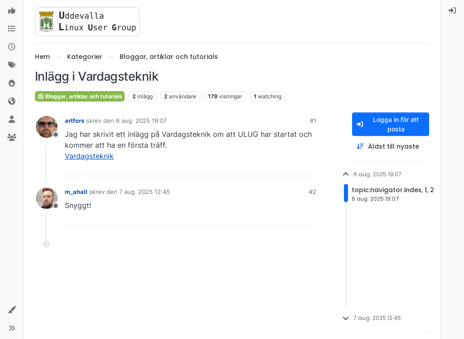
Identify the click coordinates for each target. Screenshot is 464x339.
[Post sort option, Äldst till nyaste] (390, 147)
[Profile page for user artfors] (47, 127)
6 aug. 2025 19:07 (141, 120)
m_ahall (76, 191)
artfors (74, 120)
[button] (12, 310)
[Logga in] (452, 11)
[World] (12, 101)
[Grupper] (12, 138)
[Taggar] (12, 65)
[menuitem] (452, 11)
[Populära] (12, 83)
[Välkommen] (12, 11)
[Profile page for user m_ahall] (47, 198)
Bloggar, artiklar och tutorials (79, 96)
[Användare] (12, 119)
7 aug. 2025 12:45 (144, 191)
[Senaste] (12, 47)
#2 (312, 191)
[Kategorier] (12, 29)
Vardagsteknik (89, 155)
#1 (313, 120)
